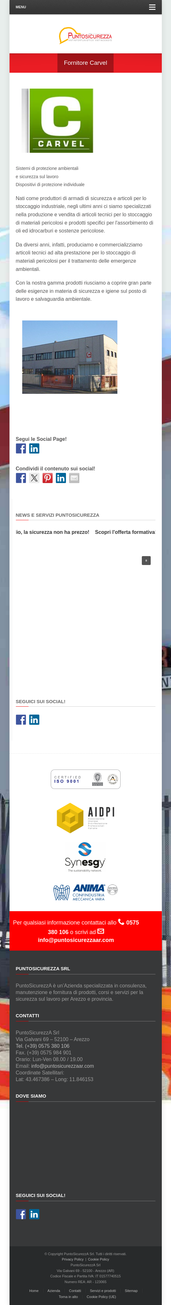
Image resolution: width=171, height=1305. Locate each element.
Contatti (75, 1291)
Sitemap (131, 1291)
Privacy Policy (72, 1259)
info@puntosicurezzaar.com (62, 1066)
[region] (85, 618)
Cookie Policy (98, 1259)
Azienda (54, 1291)
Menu (85, 7)
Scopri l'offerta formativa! (128, 532)
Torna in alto (68, 1297)
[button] (146, 560)
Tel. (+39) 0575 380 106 (42, 1046)
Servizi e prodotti (103, 1291)
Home (33, 1291)
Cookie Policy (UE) (101, 1297)
